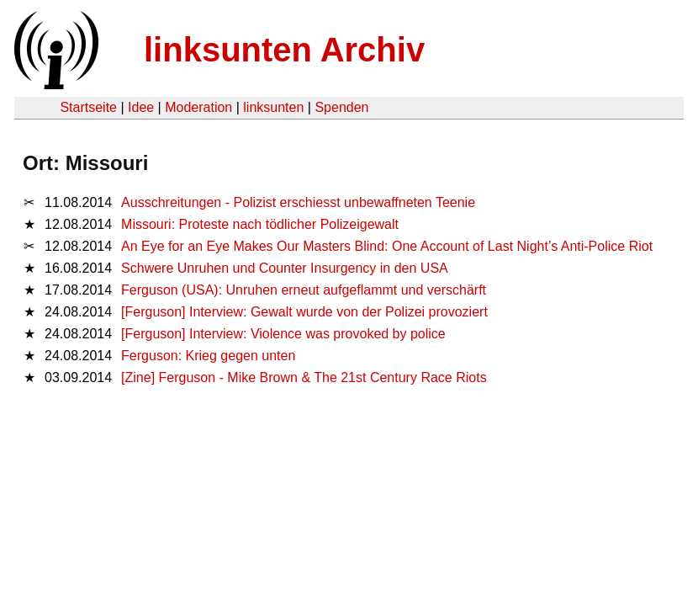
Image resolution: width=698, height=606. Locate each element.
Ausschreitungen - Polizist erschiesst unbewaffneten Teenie (298, 202)
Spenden (341, 107)
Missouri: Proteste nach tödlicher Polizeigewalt (260, 224)
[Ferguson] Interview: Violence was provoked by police (283, 334)
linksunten (273, 107)
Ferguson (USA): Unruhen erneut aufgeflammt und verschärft (303, 290)
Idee (141, 107)
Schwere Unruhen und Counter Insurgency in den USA (284, 268)
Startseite (88, 107)
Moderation (198, 107)
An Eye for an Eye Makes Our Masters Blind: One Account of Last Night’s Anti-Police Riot (387, 246)
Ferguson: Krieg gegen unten (208, 355)
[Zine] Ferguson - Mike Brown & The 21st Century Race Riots (304, 377)
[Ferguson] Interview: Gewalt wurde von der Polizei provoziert (306, 312)
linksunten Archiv (284, 49)
